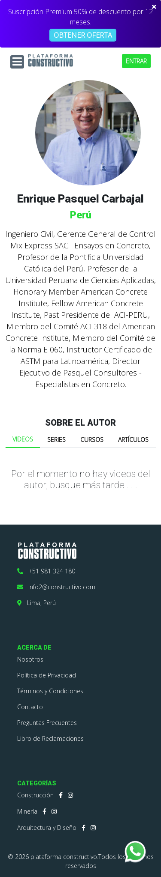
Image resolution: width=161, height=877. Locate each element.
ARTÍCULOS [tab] (133, 440)
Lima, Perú (36, 603)
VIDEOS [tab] (22, 439)
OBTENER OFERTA (83, 35)
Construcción (35, 795)
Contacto (30, 707)
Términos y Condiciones (50, 691)
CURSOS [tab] (91, 440)
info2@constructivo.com (56, 587)
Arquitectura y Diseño (46, 827)
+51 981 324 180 (46, 571)
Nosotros (30, 659)
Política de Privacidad (46, 675)
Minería (27, 811)
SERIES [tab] (56, 440)
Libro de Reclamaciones (50, 738)
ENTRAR (136, 61)
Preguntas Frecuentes (47, 723)
